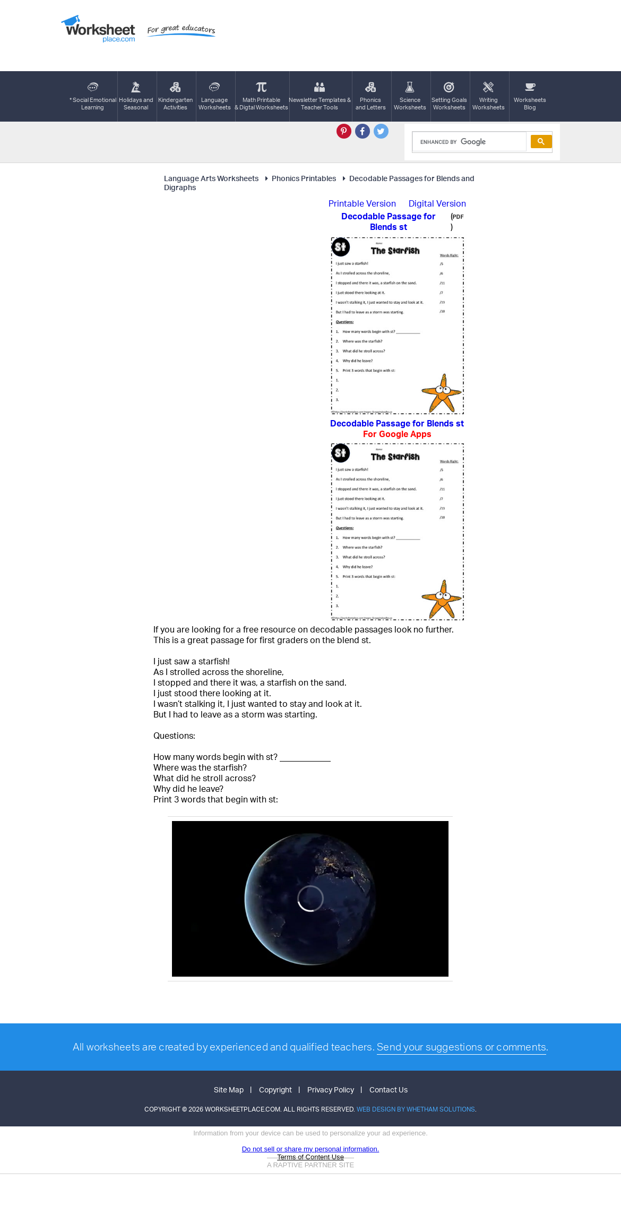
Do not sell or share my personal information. (311, 1149)
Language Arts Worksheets (211, 178)
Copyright (275, 1089)
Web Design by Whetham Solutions (416, 1109)
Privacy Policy (330, 1089)
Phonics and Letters (371, 96)
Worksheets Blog (530, 96)
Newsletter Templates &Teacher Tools (320, 96)
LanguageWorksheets (215, 96)
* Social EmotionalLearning (93, 96)
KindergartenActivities (175, 96)
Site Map (229, 1089)
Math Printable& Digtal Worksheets (261, 96)
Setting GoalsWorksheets (449, 96)
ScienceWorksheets (410, 96)
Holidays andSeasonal (136, 96)
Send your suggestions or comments (461, 1046)
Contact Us (388, 1089)
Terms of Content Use (310, 1157)
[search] (468, 142)
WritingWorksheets (488, 96)
